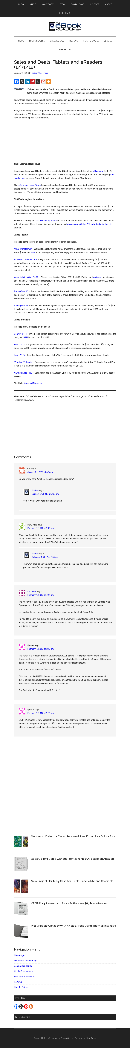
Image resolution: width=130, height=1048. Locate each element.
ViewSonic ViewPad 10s (25, 259)
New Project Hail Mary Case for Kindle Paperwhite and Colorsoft (72, 881)
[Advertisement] (65, 142)
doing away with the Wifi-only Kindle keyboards (89, 224)
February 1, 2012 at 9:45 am (40, 649)
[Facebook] (16, 81)
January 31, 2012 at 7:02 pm (45, 494)
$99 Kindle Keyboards (46, 220)
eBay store (98, 171)
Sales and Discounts (33, 383)
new (33, 252)
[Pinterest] (32, 81)
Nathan (35, 490)
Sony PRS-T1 (20, 334)
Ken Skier (31, 591)
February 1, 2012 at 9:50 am (40, 713)
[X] (22, 81)
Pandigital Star (21, 305)
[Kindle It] (38, 81)
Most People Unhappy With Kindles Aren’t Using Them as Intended (73, 925)
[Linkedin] (27, 81)
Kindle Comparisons (23, 971)
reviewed (97, 277)
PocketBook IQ (21, 291)
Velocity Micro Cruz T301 (26, 277)
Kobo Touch (19, 344)
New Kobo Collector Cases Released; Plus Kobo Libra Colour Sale (73, 836)
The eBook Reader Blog (25, 960)
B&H (25, 337)
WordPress (91, 1038)
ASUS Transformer (23, 249)
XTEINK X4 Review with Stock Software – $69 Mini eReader (69, 903)
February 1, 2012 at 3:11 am (40, 528)
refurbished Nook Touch (29, 185)
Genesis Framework (76, 1038)
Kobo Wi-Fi (19, 355)
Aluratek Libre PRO (23, 373)
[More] (48, 81)
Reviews (18, 982)
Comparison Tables (23, 966)
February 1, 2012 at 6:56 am (45, 557)
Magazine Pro (58, 1038)
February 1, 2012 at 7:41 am (40, 595)
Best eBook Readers (24, 976)
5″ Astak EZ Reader (23, 362)
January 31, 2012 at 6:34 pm (40, 472)
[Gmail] (43, 81)
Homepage (19, 955)
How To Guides (21, 987)
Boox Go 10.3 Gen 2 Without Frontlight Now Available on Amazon (72, 858)
